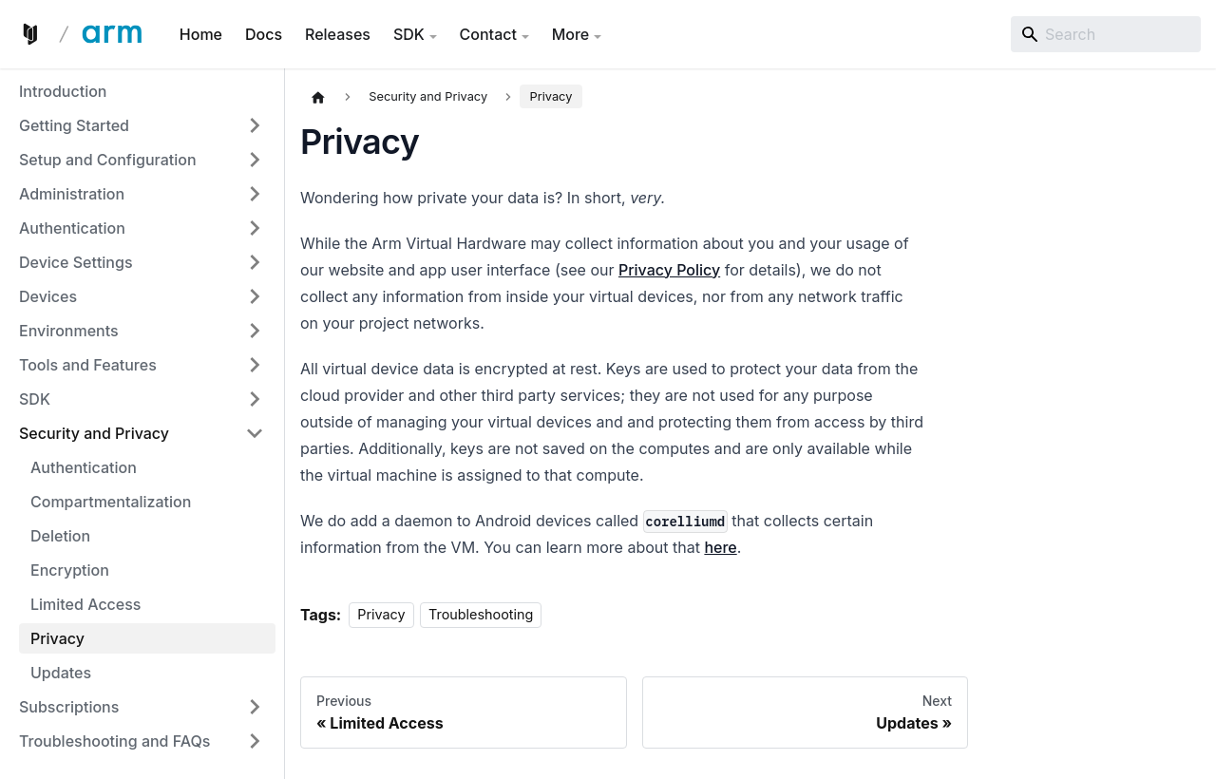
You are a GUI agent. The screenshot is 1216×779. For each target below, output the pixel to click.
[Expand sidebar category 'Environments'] (255, 330)
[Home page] (318, 97)
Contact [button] (488, 34)
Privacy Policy (669, 269)
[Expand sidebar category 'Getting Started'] (255, 125)
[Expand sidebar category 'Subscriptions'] (255, 707)
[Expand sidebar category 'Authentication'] (255, 228)
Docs (263, 34)
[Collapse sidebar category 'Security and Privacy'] (255, 433)
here (720, 547)
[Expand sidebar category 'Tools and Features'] (255, 365)
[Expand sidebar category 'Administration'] (255, 194)
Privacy (381, 615)
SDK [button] (409, 34)
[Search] (1106, 34)
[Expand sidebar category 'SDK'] (255, 399)
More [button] (571, 34)
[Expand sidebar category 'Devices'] (255, 296)
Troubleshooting (480, 615)
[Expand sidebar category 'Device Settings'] (255, 262)
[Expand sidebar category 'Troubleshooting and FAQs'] (255, 741)
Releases (337, 34)
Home (201, 34)
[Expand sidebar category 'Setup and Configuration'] (255, 159)
